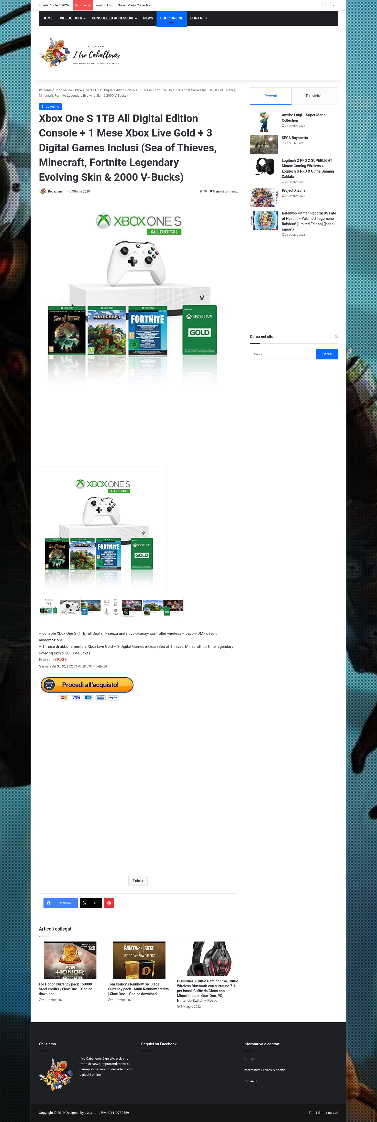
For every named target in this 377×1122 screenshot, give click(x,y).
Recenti (270, 96)
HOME (47, 18)
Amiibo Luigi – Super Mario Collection (124, 5)
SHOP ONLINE (171, 18)
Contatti (249, 1059)
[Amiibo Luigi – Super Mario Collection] (264, 122)
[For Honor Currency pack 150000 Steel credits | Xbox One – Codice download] (69, 960)
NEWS (148, 18)
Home (45, 90)
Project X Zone (293, 190)
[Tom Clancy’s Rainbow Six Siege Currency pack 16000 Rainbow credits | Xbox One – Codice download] (138, 960)
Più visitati (315, 96)
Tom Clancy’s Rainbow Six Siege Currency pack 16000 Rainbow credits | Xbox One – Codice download (138, 989)
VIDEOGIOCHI (71, 18)
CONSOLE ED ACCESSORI (112, 18)
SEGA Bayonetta (295, 138)
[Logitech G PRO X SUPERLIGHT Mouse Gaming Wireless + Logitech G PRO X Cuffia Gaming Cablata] (264, 167)
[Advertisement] (240, 53)
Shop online (63, 90)
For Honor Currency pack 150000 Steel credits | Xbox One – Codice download (65, 989)
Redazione (55, 191)
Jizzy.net (90, 1113)
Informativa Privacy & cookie (264, 1070)
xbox (139, 880)
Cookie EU (251, 1081)
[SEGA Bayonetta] (264, 144)
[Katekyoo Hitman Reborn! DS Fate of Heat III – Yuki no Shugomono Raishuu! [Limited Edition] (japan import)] (264, 220)
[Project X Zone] (264, 197)
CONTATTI (198, 18)
